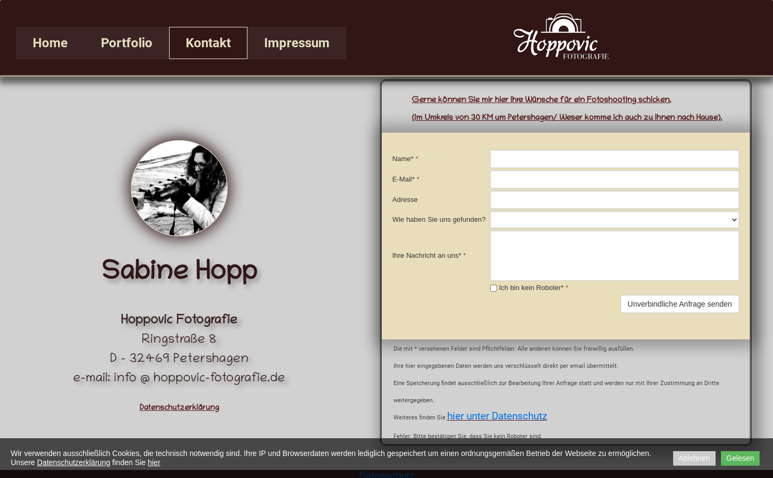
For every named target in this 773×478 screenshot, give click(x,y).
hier (154, 462)
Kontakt (208, 42)
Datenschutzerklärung (73, 462)
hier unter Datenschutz (497, 416)
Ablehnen (694, 458)
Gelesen (740, 458)
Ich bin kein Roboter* (529, 288)
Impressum (297, 42)
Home (50, 42)
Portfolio (126, 42)
